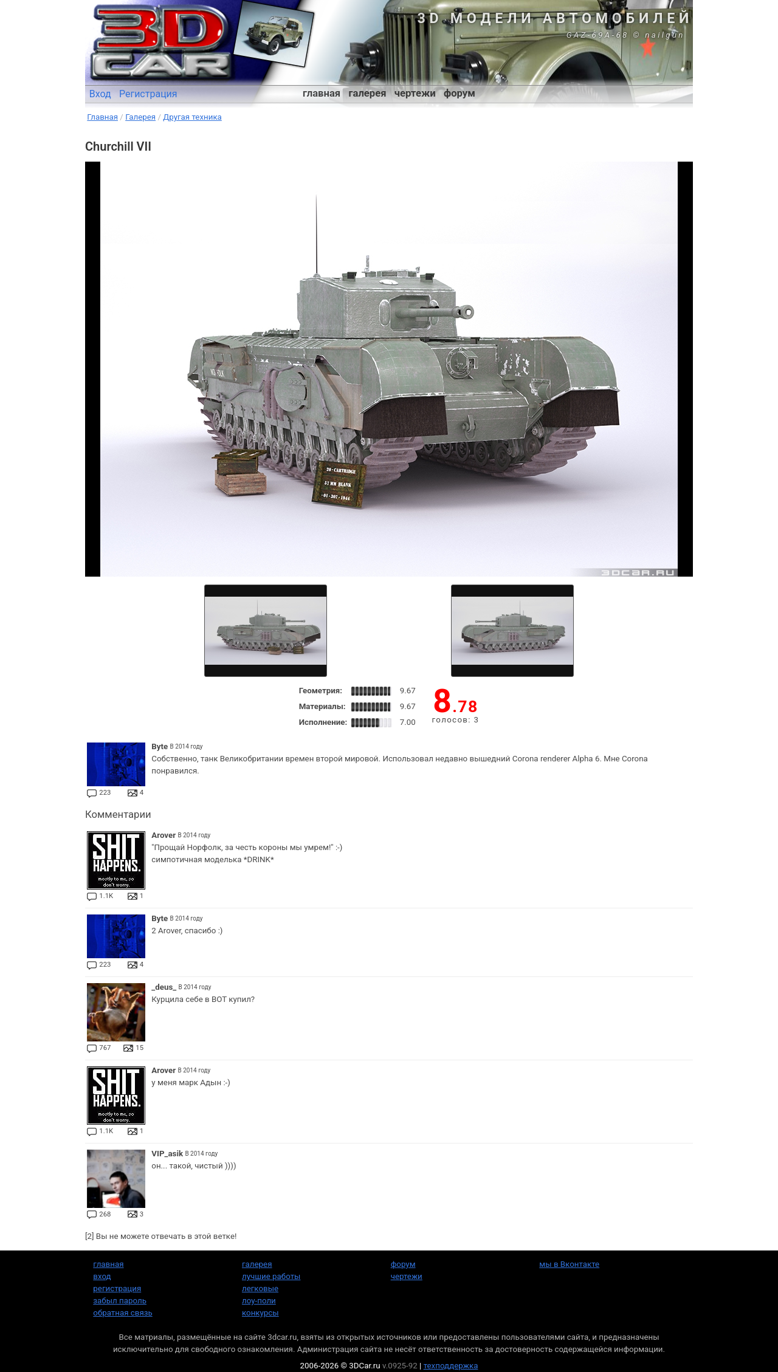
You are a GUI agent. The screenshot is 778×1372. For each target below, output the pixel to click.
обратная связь (122, 1312)
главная (321, 93)
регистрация (117, 1288)
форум (459, 93)
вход (102, 1276)
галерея (368, 93)
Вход (100, 94)
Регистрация (148, 94)
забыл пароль (119, 1300)
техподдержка (451, 1365)
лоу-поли (259, 1300)
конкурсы (260, 1312)
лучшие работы (271, 1276)
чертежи (415, 93)
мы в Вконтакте (569, 1264)
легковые (260, 1288)
